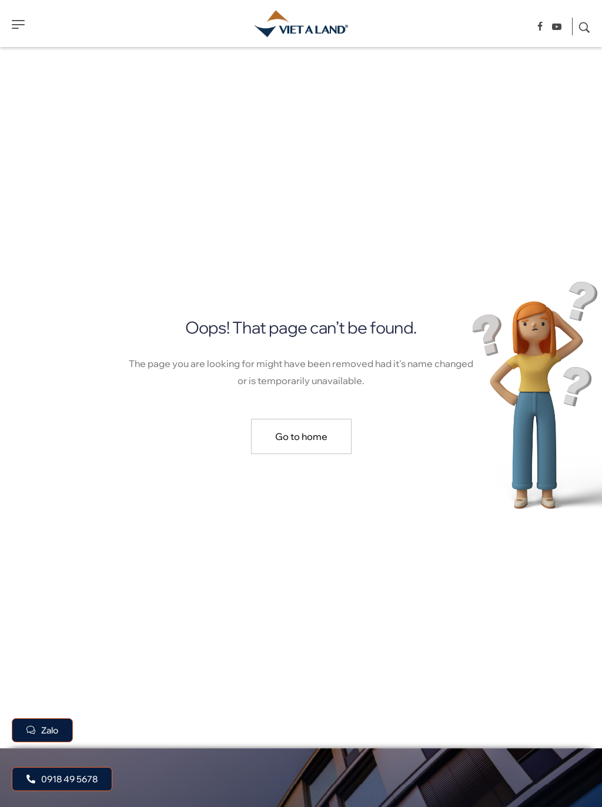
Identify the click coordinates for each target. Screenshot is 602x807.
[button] (62, 779)
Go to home (301, 436)
